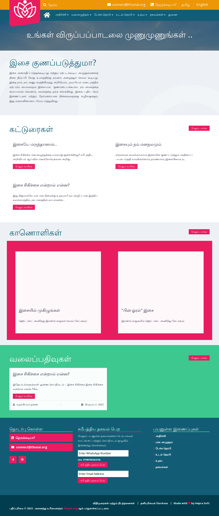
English (202, 5)
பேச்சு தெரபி (102, 14)
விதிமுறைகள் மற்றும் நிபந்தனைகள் (114, 503)
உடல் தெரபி (124, 14)
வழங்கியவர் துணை (25, 428)
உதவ (141, 14)
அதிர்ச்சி (60, 14)
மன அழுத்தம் (164, 442)
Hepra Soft (202, 503)
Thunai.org (70, 508)
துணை (172, 14)
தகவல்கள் (156, 14)
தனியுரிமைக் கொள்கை (154, 503)
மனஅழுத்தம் (80, 14)
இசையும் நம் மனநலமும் (138, 164)
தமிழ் (186, 5)
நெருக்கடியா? (165, 5)
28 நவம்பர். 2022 (92, 428)
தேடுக (50, 5)
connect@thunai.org (128, 5)
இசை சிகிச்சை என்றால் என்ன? (41, 205)
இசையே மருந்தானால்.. (35, 164)
